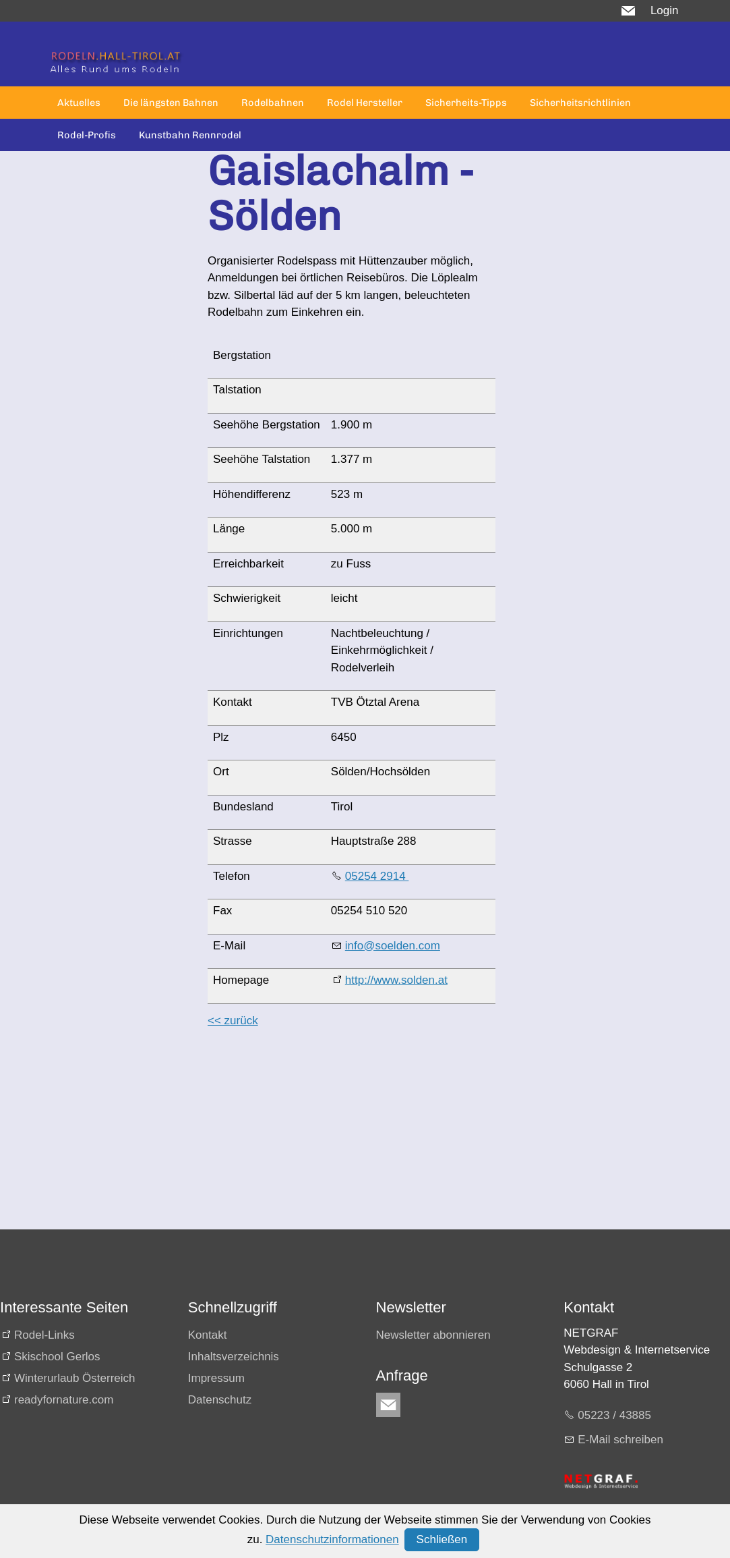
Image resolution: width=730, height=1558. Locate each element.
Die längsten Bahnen (170, 102)
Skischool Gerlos (57, 1356)
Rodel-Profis (86, 135)
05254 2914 (377, 876)
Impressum (216, 1378)
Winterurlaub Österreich (74, 1378)
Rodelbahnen (272, 102)
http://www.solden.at (396, 980)
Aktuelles (78, 102)
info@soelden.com (392, 945)
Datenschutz (220, 1399)
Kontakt (207, 1335)
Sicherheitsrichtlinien (580, 102)
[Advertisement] (346, 1134)
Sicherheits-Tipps (466, 102)
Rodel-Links (44, 1335)
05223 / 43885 (614, 1415)
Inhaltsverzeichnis (233, 1356)
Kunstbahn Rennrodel (190, 135)
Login (664, 10)
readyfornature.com (63, 1399)
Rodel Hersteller (364, 102)
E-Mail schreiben (620, 1439)
